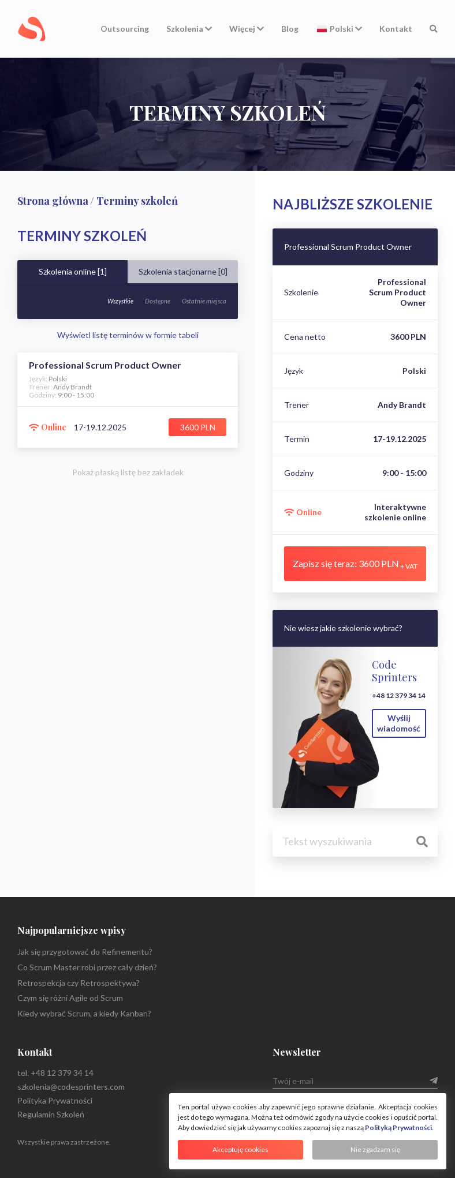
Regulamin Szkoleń (50, 1114)
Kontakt (395, 28)
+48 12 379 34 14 (399, 695)
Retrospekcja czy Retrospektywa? (78, 983)
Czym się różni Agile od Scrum (70, 998)
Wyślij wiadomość (398, 723)
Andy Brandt (402, 405)
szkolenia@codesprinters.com (71, 1086)
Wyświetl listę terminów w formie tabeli (128, 335)
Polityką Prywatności (398, 1127)
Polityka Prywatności (54, 1100)
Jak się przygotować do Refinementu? (84, 951)
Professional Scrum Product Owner (348, 247)
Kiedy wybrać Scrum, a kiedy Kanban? (84, 1013)
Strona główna (52, 201)
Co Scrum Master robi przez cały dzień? (87, 967)
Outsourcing (124, 28)
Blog (290, 28)
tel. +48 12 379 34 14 (55, 1073)
